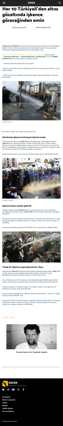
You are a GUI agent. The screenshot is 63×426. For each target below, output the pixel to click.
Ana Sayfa (5, 317)
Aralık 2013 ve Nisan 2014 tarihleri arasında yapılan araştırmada (23, 55)
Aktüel (12, 317)
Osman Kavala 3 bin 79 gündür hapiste (31, 352)
